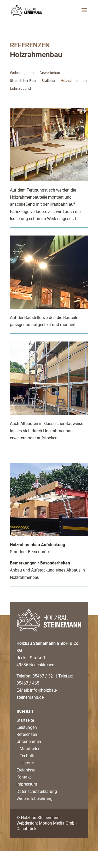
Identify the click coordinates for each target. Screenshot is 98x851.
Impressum (26, 784)
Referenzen (26, 734)
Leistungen (26, 727)
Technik (25, 755)
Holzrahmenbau (74, 81)
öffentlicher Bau (23, 81)
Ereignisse (25, 770)
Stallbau (48, 81)
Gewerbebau (49, 73)
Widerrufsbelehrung (34, 798)
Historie (25, 762)
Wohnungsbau (22, 73)
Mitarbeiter (27, 748)
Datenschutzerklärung (36, 791)
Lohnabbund (20, 89)
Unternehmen (28, 741)
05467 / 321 (43, 676)
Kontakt (23, 777)
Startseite (25, 720)
